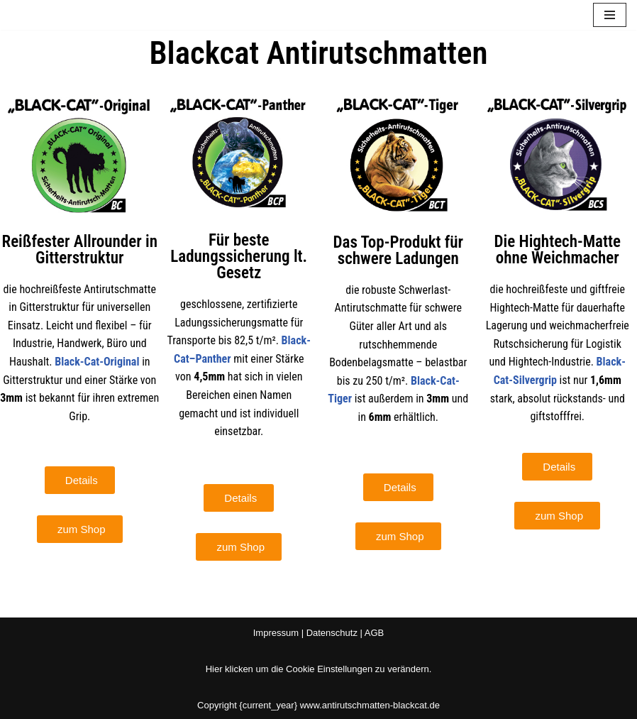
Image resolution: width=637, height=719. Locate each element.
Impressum (276, 632)
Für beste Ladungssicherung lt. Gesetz (238, 256)
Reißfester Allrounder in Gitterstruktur (79, 250)
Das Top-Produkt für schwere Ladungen (398, 250)
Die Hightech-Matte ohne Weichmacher (557, 250)
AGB (374, 632)
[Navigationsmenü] (609, 15)
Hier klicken (229, 669)
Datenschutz (332, 632)
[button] (80, 480)
